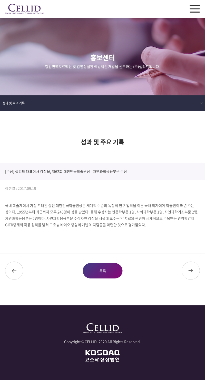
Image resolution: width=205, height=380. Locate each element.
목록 (102, 270)
